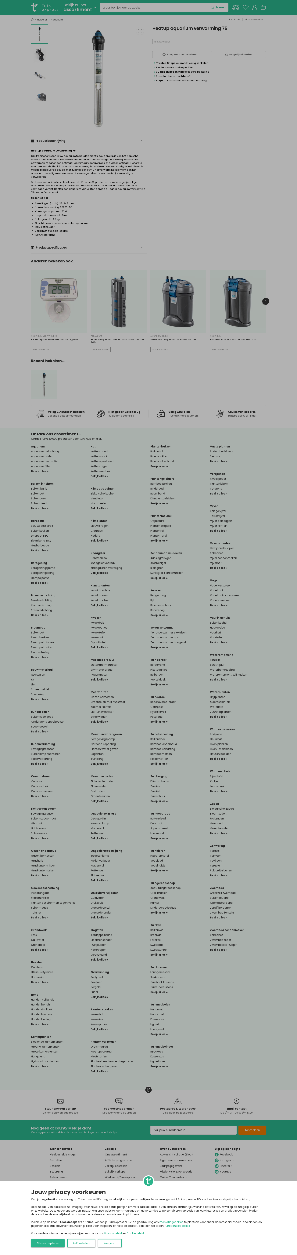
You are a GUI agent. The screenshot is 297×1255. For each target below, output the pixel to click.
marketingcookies (171, 1222)
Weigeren (110, 1243)
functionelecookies (177, 1226)
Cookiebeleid (135, 1233)
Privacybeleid (113, 1233)
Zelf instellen (81, 1243)
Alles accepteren (48, 1243)
